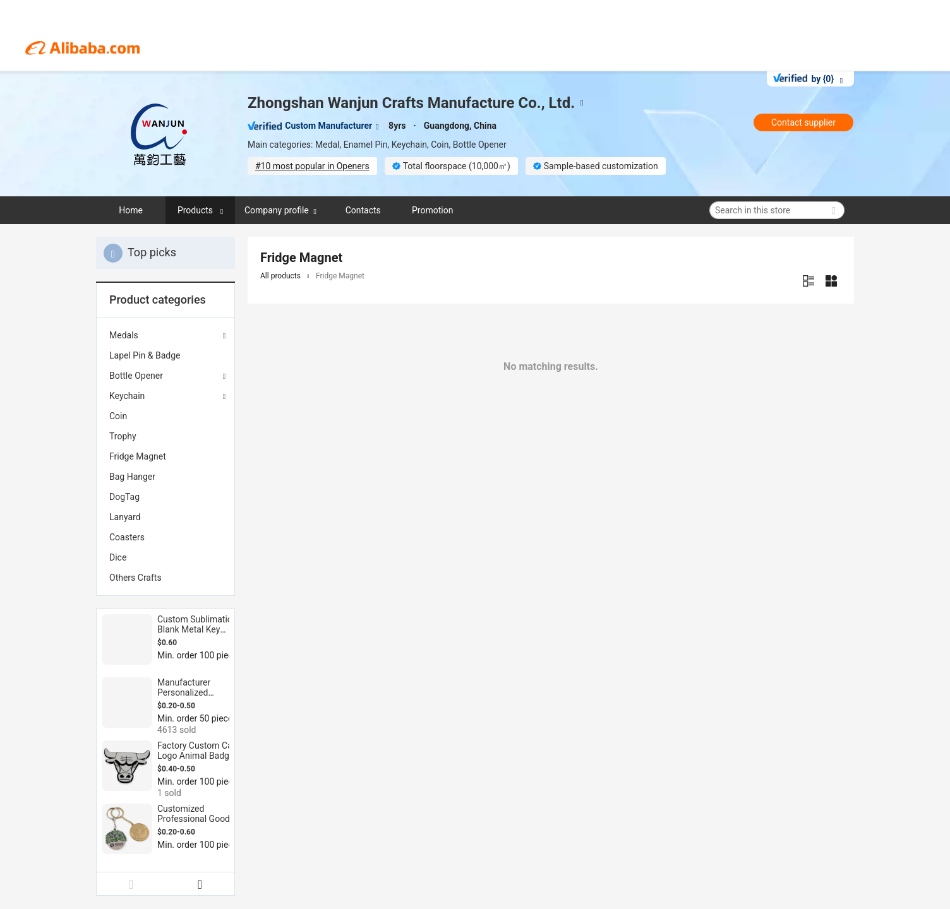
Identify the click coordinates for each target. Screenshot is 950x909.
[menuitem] (165, 355)
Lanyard (125, 517)
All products (280, 275)
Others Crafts (135, 578)
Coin (118, 416)
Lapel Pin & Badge (144, 355)
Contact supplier (803, 122)
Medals (123, 335)
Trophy (122, 436)
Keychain (127, 396)
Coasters (127, 537)
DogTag (124, 497)
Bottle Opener (136, 376)
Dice (117, 557)
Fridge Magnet (137, 456)
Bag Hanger (132, 477)
